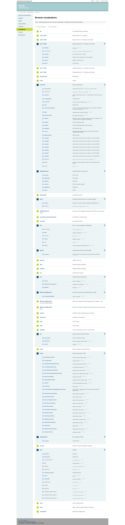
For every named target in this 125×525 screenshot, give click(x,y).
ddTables (46, 181)
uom (41, 503)
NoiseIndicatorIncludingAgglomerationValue (55, 389)
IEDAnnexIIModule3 (46, 301)
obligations (47, 187)
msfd (41, 349)
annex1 (46, 281)
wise (41, 507)
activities (46, 47)
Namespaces (21, 35)
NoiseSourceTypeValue (49, 403)
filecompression (48, 115)
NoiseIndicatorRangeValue (50, 393)
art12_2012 (43, 35)
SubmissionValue (48, 432)
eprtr (41, 199)
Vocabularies (22, 29)
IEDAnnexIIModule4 (46, 307)
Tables (20, 21)
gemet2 (42, 260)
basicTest (46, 453)
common (42, 84)
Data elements (22, 23)
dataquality (43, 195)
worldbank (43, 511)
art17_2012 (43, 68)
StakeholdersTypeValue (50, 422)
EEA (25, 1)
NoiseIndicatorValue (49, 396)
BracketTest (47, 456)
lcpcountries (47, 338)
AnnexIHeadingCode (49, 296)
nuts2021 (46, 153)
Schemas (20, 26)
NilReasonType (48, 135)
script (45, 162)
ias (41, 273)
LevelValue (47, 386)
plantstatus (47, 341)
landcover (43, 317)
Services (20, 32)
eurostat (42, 221)
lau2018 (42, 330)
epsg (45, 112)
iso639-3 (46, 122)
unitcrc (46, 245)
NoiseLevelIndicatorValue (50, 399)
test (41, 450)
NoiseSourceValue (48, 406)
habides (42, 268)
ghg (41, 264)
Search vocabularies (41, 26)
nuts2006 (46, 141)
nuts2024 (46, 156)
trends (45, 63)
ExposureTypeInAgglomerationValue (53, 373)
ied (41, 277)
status (45, 190)
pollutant (46, 287)
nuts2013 (46, 147)
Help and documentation (24, 15)
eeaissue (46, 184)
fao (41, 225)
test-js (45, 475)
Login (94, 1)
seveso (42, 445)
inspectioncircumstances (50, 284)
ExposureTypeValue (49, 376)
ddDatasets (47, 178)
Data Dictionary (30, 12)
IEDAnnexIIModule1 (46, 292)
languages (46, 128)
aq (40, 31)
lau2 (41, 325)
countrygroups (47, 98)
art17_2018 (43, 72)
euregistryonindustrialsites (48, 217)
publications (43, 437)
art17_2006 (43, 44)
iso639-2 (46, 118)
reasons (46, 60)
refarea (46, 239)
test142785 (46, 478)
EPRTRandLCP (44, 211)
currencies (46, 101)
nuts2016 (46, 150)
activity (46, 203)
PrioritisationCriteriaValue (50, 409)
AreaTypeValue (47, 360)
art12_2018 (43, 39)
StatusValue (47, 425)
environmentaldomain (49, 108)
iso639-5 (46, 125)
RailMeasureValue (48, 412)
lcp (41, 334)
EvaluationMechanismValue (51, 370)
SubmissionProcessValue (50, 428)
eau (45, 463)
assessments (47, 88)
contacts (46, 175)
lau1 (41, 321)
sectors (46, 344)
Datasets (20, 18)
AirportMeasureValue (49, 357)
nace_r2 (46, 131)
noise (41, 353)
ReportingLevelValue (49, 415)
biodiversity (43, 76)
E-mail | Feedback (23, 520)
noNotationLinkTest (49, 472)
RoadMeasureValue (49, 419)
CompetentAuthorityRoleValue (51, 363)
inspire (42, 313)
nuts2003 (46, 138)
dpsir (45, 105)
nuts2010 (46, 144)
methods (46, 57)
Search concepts (53, 26)
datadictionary (44, 171)
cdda (41, 80)
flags (45, 232)
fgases (42, 250)
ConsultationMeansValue (50, 367)
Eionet (24, 12)
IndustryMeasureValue (49, 379)
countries (46, 54)
